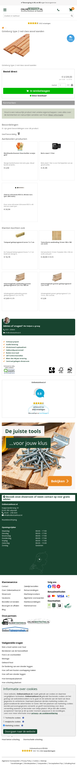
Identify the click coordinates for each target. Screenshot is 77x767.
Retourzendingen (31, 590)
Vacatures (6, 598)
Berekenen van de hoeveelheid (15, 651)
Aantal (54, 85)
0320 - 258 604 (10, 512)
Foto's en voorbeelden (11, 654)
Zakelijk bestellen (31, 586)
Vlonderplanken (30, 763)
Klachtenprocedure (32, 594)
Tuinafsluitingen (16, 763)
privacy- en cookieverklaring (44, 713)
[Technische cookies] (4, 717)
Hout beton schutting (11, 739)
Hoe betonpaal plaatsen (12, 678)
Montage (5, 658)
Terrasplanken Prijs (55, 763)
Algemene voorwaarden (34, 598)
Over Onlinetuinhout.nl (11, 590)
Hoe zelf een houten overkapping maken (19, 670)
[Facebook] (49, 586)
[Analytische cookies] (4, 721)
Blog (4, 609)
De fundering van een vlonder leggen (17, 666)
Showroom (6, 594)
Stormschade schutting (33, 739)
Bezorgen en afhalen (10, 605)
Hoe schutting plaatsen (11, 682)
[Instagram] (54, 586)
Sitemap (43, 761)
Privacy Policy (26, 761)
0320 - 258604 (10, 330)
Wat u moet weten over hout (14, 647)
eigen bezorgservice (38, 2)
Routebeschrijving (9, 519)
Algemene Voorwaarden (11, 761)
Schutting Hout (69, 763)
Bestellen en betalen (10, 602)
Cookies (36, 761)
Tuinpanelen (42, 763)
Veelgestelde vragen (12, 642)
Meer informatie (55, 115)
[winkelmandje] (70, 10)
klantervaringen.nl (44, 413)
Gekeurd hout (7, 662)
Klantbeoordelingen (32, 602)
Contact (5, 586)
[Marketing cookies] (4, 725)
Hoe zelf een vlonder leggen (14, 674)
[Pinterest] (58, 586)
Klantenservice (9, 582)
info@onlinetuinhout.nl (13, 333)
